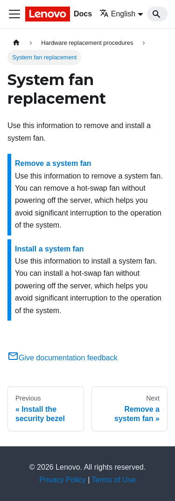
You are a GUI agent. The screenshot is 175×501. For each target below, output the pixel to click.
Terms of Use (114, 480)
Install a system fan (49, 249)
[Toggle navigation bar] (14, 14)
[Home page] (16, 43)
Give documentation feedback (62, 358)
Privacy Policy (62, 480)
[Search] (157, 14)
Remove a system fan (53, 163)
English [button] (117, 14)
